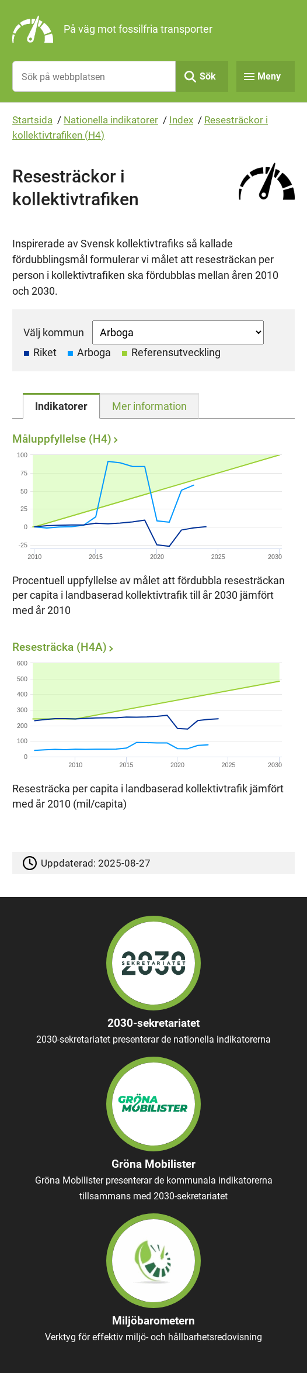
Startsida (32, 120)
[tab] (61, 406)
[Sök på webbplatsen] (94, 76)
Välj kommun (53, 332)
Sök (208, 76)
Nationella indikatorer (111, 120)
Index (181, 120)
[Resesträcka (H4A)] (150, 728)
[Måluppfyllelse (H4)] (150, 528)
